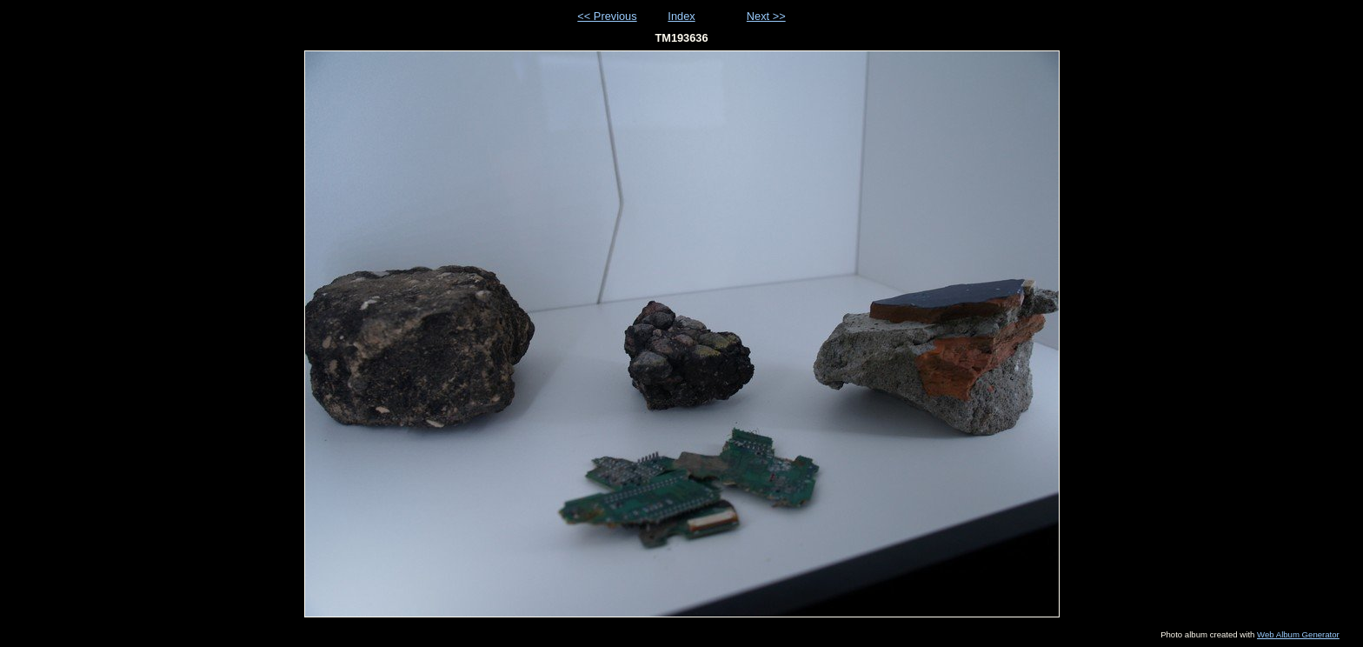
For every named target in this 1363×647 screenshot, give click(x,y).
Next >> (766, 16)
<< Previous (606, 16)
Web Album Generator (1298, 634)
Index (681, 16)
